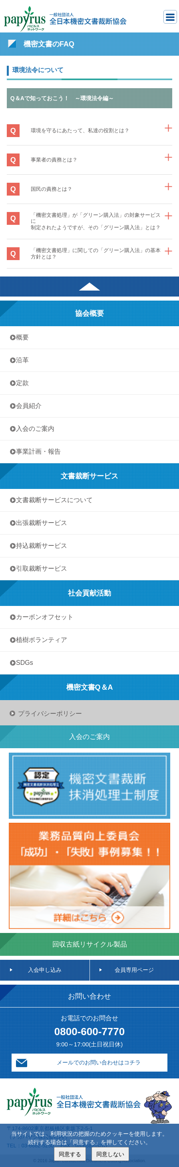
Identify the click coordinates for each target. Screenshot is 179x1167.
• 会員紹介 (27, 405)
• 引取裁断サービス (39, 568)
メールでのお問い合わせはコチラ (99, 1062)
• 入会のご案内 (33, 428)
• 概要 (20, 337)
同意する (70, 1154)
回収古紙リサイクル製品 (89, 944)
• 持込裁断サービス (39, 545)
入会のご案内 (89, 737)
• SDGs (22, 662)
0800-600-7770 (89, 1031)
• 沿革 (23, 360)
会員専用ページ (134, 970)
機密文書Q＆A (89, 687)
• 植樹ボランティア (39, 639)
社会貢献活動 (89, 593)
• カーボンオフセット (43, 617)
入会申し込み (45, 970)
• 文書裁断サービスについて (52, 500)
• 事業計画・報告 (36, 451)
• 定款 (20, 383)
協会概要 (89, 313)
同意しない (110, 1154)
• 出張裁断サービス (39, 522)
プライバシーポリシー (50, 713)
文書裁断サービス (89, 476)
